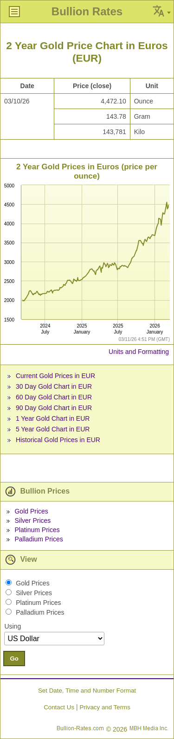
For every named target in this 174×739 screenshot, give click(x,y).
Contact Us (59, 707)
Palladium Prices (38, 539)
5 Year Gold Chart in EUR (53, 429)
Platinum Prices (36, 529)
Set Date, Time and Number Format (87, 690)
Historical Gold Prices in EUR (58, 439)
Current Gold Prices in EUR (55, 375)
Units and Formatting (139, 351)
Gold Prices (31, 511)
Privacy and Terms (104, 707)
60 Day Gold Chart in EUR (54, 397)
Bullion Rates (87, 11)
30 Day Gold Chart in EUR (54, 386)
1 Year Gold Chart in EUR (53, 418)
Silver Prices (32, 520)
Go (14, 658)
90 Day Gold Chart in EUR (54, 407)
